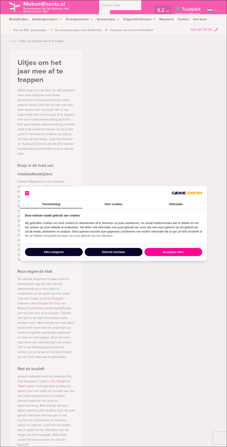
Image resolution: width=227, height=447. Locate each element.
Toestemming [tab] (51, 204)
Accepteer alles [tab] (173, 252)
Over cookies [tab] (114, 204)
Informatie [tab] (176, 204)
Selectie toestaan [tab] (113, 252)
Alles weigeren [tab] (54, 252)
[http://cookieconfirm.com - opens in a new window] (187, 193)
